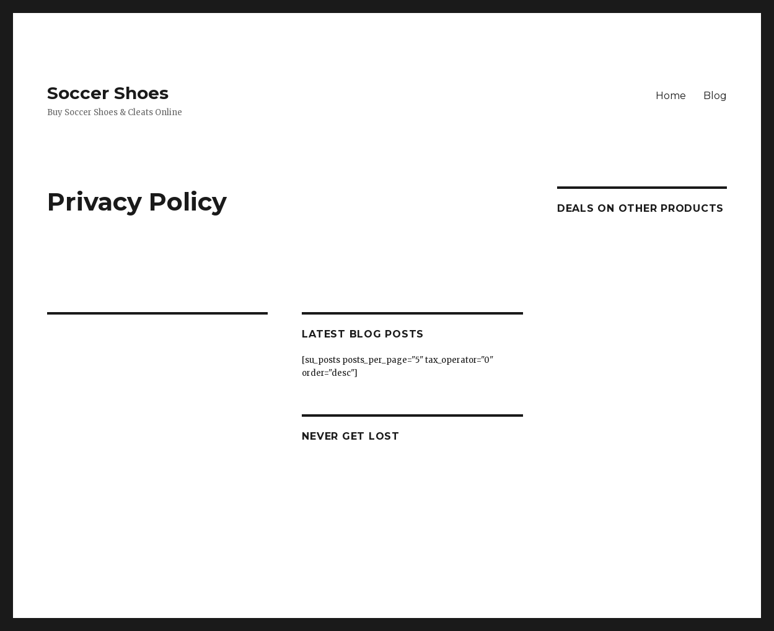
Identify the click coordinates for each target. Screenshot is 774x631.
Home (671, 96)
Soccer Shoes (108, 92)
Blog (715, 96)
